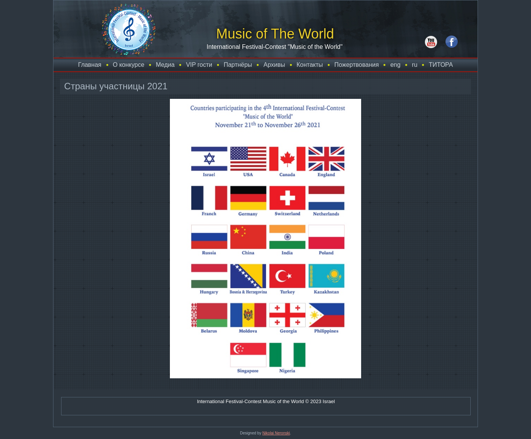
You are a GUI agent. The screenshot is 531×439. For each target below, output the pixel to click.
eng (395, 64)
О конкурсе (129, 64)
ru (414, 64)
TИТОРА (441, 64)
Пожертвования (356, 64)
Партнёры (238, 64)
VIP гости (199, 64)
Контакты (310, 64)
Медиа (165, 64)
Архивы (274, 64)
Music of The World (275, 34)
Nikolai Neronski (276, 433)
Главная (90, 64)
